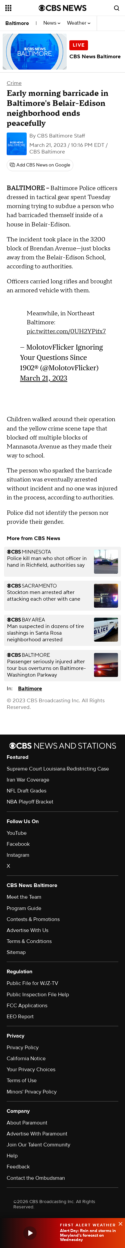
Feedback (18, 1166)
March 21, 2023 (43, 378)
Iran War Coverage (28, 779)
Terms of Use (22, 1080)
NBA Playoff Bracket (30, 801)
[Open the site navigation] (22, 8)
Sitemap (16, 952)
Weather (78, 23)
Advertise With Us (27, 930)
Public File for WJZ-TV (32, 983)
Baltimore (17, 23)
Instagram (18, 855)
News (51, 23)
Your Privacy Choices (31, 1069)
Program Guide (24, 908)
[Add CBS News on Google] (40, 165)
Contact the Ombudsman (36, 1178)
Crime (14, 83)
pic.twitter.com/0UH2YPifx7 (66, 331)
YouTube (17, 833)
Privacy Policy (23, 1047)
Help (12, 1155)
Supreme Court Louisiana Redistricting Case (58, 769)
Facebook (18, 844)
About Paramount (27, 1122)
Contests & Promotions (33, 919)
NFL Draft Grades (26, 790)
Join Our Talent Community (38, 1144)
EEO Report (20, 1016)
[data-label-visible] (118, 1223)
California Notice (26, 1058)
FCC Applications (27, 1005)
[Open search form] (117, 8)
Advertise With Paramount (37, 1133)
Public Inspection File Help (38, 994)
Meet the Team (24, 897)
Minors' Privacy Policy (32, 1091)
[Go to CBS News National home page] (63, 8)
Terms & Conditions (29, 941)
